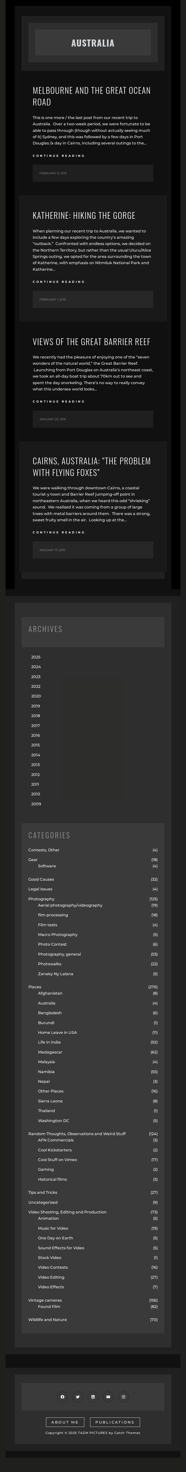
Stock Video (49, 1272)
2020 (36, 710)
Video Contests (53, 1282)
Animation (48, 1233)
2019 (35, 720)
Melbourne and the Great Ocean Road (82, 96)
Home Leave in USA (57, 1047)
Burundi (46, 1037)
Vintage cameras (45, 1314)
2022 (35, 700)
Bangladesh (50, 1027)
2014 (35, 769)
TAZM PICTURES (93, 1447)
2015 (35, 759)
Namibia (46, 1086)
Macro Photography (58, 949)
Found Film (49, 1321)
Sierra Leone (50, 1115)
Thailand (46, 1125)
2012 (35, 789)
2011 (35, 798)
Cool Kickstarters (55, 1164)
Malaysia (46, 1076)
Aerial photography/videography (70, 919)
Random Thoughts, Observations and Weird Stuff (77, 1148)
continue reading (59, 156)
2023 (35, 691)
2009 (36, 818)
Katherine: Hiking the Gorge (87, 216)
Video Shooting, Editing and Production (67, 1226)
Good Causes (41, 893)
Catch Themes (127, 1447)
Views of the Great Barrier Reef (85, 348)
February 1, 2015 (52, 300)
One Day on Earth (55, 1252)
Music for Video (53, 1242)
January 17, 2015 (52, 564)
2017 (35, 740)
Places (34, 1001)
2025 (35, 671)
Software (47, 880)
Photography (41, 913)
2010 (35, 808)
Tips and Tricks (42, 1207)
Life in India (49, 1056)
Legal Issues (40, 903)
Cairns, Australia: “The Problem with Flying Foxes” (86, 480)
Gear (33, 874)
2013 (35, 779)
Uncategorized (43, 1216)
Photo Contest (52, 959)
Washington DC (53, 1135)
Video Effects (51, 1301)
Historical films (52, 1193)
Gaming (46, 1184)
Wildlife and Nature (47, 1334)
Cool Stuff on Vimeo (57, 1174)
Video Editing (51, 1291)
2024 (36, 681)
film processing (53, 929)
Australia (46, 1017)
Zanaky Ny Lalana (55, 988)
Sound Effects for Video (61, 1262)
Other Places (50, 1105)
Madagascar (50, 1066)
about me (65, 1436)
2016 (35, 749)
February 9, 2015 (53, 174)
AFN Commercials (56, 1154)
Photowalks (49, 978)
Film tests (47, 939)
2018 (35, 730)
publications (115, 1436)
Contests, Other (44, 864)
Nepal (44, 1095)
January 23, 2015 (52, 432)
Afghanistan (50, 1007)
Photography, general (59, 968)
